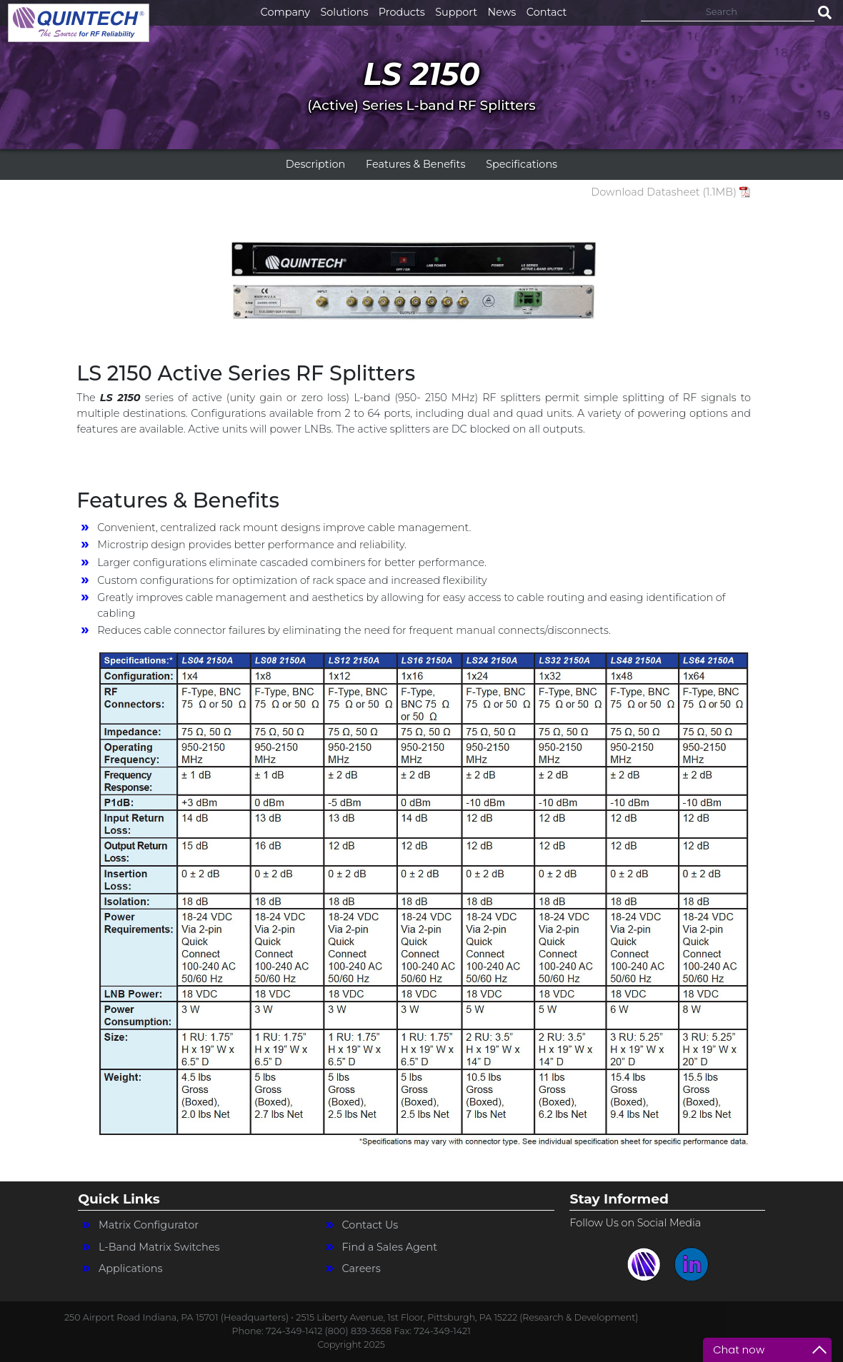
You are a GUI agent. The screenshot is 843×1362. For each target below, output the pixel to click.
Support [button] (456, 12)
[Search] (727, 11)
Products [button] (402, 12)
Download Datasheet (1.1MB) (664, 192)
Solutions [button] (345, 12)
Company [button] (286, 12)
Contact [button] (547, 12)
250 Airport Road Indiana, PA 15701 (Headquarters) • (180, 1317)
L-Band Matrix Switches (159, 1247)
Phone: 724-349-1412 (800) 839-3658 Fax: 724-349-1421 (351, 1331)
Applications (131, 1268)
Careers (360, 1268)
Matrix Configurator (149, 1225)
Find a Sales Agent (389, 1247)
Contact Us (369, 1225)
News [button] (502, 12)
